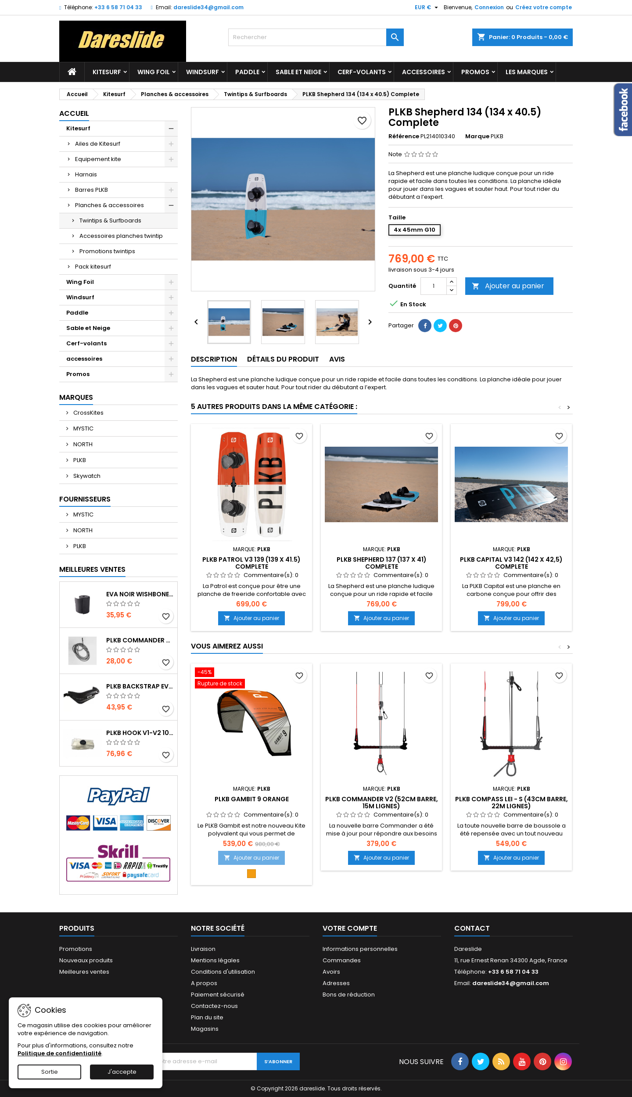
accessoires (423, 72)
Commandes (342, 960)
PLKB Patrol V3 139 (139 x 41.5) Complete (251, 563)
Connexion (489, 7)
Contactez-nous (214, 1006)
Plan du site (207, 1017)
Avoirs (331, 972)
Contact (472, 928)
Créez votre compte (543, 7)
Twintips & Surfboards (110, 220)
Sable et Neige (298, 72)
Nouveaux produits (86, 960)
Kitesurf (107, 72)
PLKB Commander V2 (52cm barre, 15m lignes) (381, 802)
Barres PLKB (91, 190)
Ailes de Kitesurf (97, 144)
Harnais (86, 174)
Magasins (205, 1029)
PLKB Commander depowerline (140, 640)
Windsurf (202, 72)
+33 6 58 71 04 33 (118, 7)
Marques (76, 397)
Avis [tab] (337, 359)
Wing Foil (153, 72)
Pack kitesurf (93, 266)
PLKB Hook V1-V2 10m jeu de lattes (140, 732)
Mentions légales (215, 960)
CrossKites (88, 413)
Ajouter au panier (508, 286)
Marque (477, 136)
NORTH (82, 444)
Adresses (336, 983)
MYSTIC (82, 428)
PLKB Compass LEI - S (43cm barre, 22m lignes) (511, 802)
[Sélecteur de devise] (427, 7)
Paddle (247, 72)
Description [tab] (214, 359)
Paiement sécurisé (217, 994)
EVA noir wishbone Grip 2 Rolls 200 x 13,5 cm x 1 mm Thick (140, 594)
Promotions (75, 949)
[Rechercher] (316, 37)
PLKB (79, 460)
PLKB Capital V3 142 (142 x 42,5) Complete (511, 563)
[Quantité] (433, 286)
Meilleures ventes (84, 972)
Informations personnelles (360, 949)
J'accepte (122, 1072)
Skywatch (86, 476)
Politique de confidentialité (59, 1053)
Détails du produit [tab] (283, 359)
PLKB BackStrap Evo (140, 686)
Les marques (527, 72)
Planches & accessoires (109, 205)
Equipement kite (98, 159)
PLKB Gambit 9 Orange (252, 799)
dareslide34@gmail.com (208, 7)
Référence (403, 136)
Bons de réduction (349, 994)
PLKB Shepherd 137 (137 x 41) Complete (382, 563)
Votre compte (350, 928)
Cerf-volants (362, 72)
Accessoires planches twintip (121, 236)
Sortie (49, 1072)
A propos (204, 983)
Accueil (74, 113)
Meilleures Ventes (92, 569)
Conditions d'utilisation (223, 972)
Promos (475, 72)
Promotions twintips (107, 251)
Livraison (203, 949)
